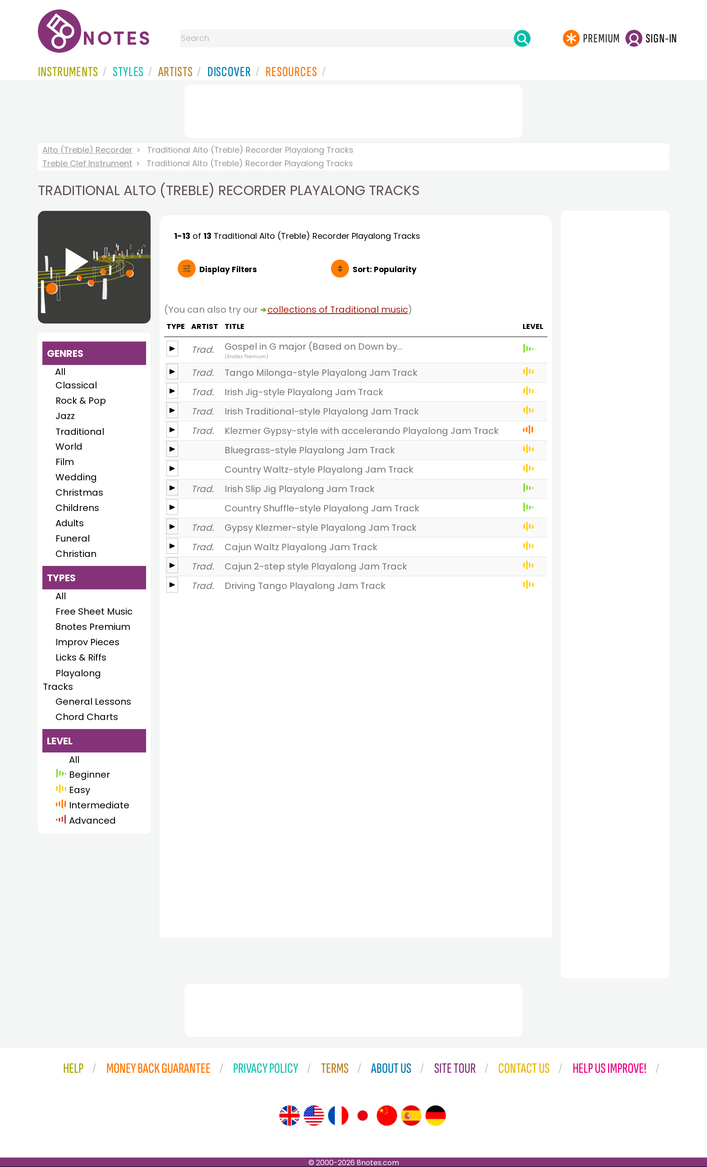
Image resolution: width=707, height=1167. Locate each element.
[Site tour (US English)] (314, 1115)
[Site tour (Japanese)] (362, 1115)
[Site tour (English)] (289, 1115)
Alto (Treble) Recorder (87, 149)
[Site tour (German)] (435, 1115)
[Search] (522, 38)
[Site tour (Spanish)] (411, 1115)
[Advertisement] (353, 109)
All (60, 371)
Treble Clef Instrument (87, 163)
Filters (228, 269)
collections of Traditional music (337, 309)
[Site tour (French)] (338, 1115)
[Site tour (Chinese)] (387, 1115)
